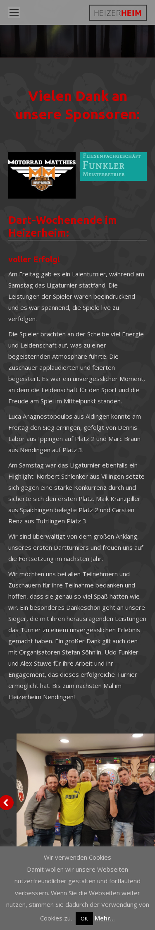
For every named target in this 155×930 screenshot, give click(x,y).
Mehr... (105, 918)
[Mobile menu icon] (14, 12)
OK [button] (84, 918)
